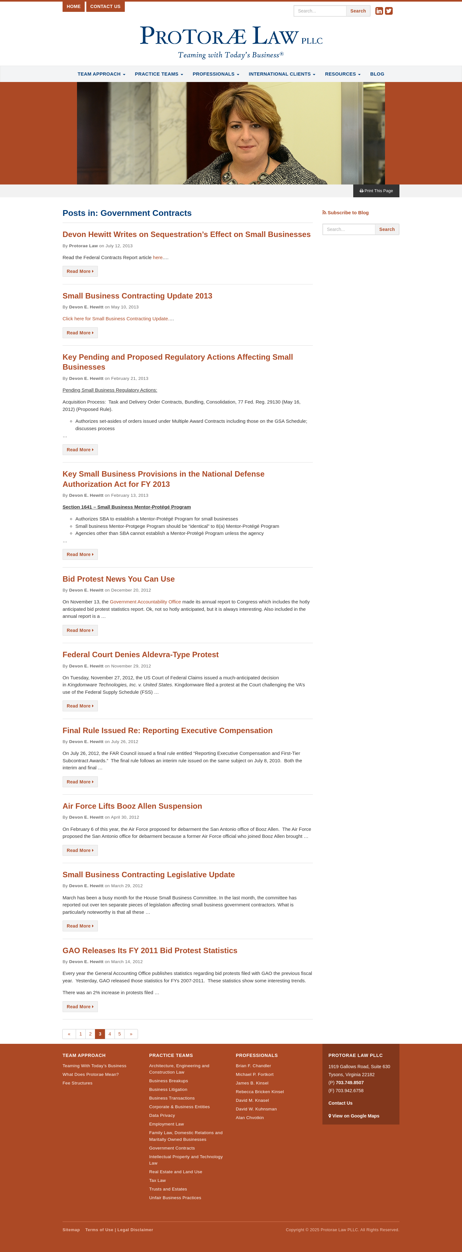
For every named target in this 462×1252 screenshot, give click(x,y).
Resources (343, 74)
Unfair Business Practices (175, 1197)
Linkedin (380, 11)
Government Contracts (172, 1148)
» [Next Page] (131, 1033)
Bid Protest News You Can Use (119, 579)
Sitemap (71, 1229)
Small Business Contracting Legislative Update (149, 874)
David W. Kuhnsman (256, 1109)
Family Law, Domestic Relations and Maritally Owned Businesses (186, 1136)
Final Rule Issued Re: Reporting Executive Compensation (168, 730)
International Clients (282, 74)
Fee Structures (77, 1083)
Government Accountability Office (145, 601)
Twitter (390, 11)
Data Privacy (162, 1115)
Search (358, 10)
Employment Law (166, 1124)
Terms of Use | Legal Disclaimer (119, 1229)
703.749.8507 (350, 1082)
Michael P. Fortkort (255, 1074)
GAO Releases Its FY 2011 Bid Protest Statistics (150, 950)
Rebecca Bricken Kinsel (260, 1091)
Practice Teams (159, 74)
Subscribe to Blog (345, 212)
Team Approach (101, 74)
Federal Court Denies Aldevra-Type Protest (141, 654)
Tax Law (157, 1180)
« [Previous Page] (69, 1033)
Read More (80, 271)
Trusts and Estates (168, 1189)
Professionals (216, 74)
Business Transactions (172, 1098)
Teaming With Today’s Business (94, 1065)
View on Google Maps (356, 1115)
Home (74, 6)
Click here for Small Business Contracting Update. (116, 318)
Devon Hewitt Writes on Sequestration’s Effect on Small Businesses (187, 234)
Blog (377, 74)
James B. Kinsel (252, 1083)
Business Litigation (168, 1089)
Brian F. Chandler (253, 1065)
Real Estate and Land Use (175, 1171)
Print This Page (376, 190)
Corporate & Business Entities (179, 1106)
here (158, 257)
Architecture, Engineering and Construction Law (179, 1069)
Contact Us (105, 6)
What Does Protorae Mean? (91, 1074)
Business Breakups (168, 1080)
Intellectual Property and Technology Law (186, 1160)
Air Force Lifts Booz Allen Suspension (132, 806)
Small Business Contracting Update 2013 (137, 295)
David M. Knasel (252, 1100)
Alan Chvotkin (250, 1117)
